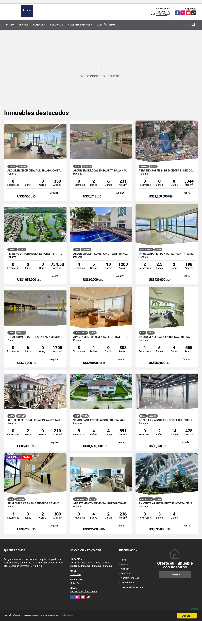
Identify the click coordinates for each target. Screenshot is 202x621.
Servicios (56, 24)
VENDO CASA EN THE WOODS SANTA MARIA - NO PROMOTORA (101, 420)
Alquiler (39, 24)
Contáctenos (106, 24)
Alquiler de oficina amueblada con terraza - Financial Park (35, 170)
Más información (89, 616)
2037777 (165, 11)
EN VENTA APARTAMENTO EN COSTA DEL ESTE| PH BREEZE (167, 503)
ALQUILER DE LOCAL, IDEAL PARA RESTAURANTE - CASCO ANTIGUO (35, 420)
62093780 (161, 14)
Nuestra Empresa (80, 24)
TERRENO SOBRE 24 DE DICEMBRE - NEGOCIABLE (167, 170)
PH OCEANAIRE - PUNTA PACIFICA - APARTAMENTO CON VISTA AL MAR (167, 254)
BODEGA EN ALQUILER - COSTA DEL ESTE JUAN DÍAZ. (167, 420)
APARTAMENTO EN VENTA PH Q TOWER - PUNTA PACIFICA (101, 337)
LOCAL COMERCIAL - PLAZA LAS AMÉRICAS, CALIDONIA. (35, 337)
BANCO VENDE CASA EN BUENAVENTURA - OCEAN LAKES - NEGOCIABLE (167, 337)
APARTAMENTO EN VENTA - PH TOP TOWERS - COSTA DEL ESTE (101, 503)
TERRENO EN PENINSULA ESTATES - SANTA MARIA (35, 254)
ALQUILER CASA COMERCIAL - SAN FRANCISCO (101, 254)
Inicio (10, 24)
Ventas (23, 24)
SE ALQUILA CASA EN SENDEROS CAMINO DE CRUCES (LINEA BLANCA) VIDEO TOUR (35, 503)
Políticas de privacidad (132, 587)
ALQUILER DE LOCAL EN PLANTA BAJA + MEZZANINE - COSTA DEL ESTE (101, 170)
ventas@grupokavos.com (83, 591)
